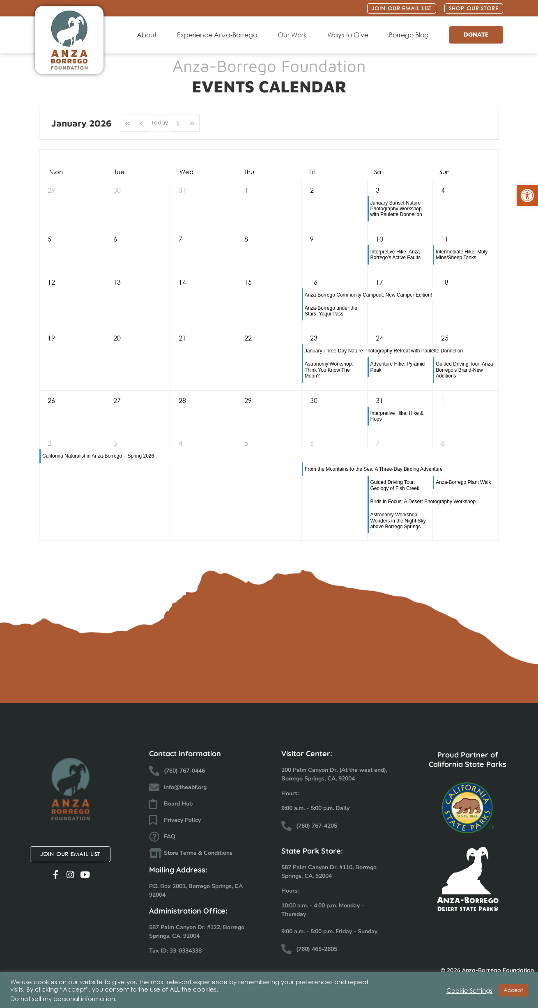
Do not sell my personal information (62, 998)
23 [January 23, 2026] (313, 338)
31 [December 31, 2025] (182, 190)
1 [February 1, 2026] (443, 400)
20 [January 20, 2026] (117, 338)
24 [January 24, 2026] (379, 338)
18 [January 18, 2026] (444, 282)
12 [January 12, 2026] (51, 282)
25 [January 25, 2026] (444, 338)
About (149, 34)
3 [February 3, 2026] (115, 443)
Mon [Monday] (56, 172)
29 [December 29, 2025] (51, 190)
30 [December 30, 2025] (117, 190)
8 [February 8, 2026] (443, 443)
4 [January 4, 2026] (443, 190)
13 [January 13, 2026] (117, 282)
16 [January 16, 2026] (313, 282)
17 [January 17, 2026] (379, 282)
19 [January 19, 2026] (51, 338)
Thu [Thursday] (249, 172)
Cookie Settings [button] (469, 990)
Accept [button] (513, 990)
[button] (527, 195)
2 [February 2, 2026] (49, 443)
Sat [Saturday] (378, 172)
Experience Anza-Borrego (219, 34)
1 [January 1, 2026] (246, 190)
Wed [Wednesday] (186, 172)
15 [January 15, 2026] (248, 282)
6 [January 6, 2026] (115, 239)
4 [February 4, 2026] (180, 443)
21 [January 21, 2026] (182, 338)
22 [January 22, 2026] (248, 338)
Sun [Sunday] (444, 172)
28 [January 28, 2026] (182, 400)
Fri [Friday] (312, 172)
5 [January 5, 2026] (49, 239)
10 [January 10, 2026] (379, 239)
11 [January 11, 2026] (444, 239)
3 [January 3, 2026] (377, 190)
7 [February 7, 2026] (377, 443)
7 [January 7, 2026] (180, 239)
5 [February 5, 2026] (246, 443)
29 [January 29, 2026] (248, 400)
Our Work (294, 34)
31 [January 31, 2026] (379, 400)
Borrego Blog (411, 34)
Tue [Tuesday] (119, 172)
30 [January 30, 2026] (313, 400)
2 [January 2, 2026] (312, 190)
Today (160, 122)
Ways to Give (349, 34)
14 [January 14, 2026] (182, 282)
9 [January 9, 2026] (312, 239)
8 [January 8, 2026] (246, 239)
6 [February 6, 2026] (312, 443)
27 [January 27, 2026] (117, 400)
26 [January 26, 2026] (51, 400)
